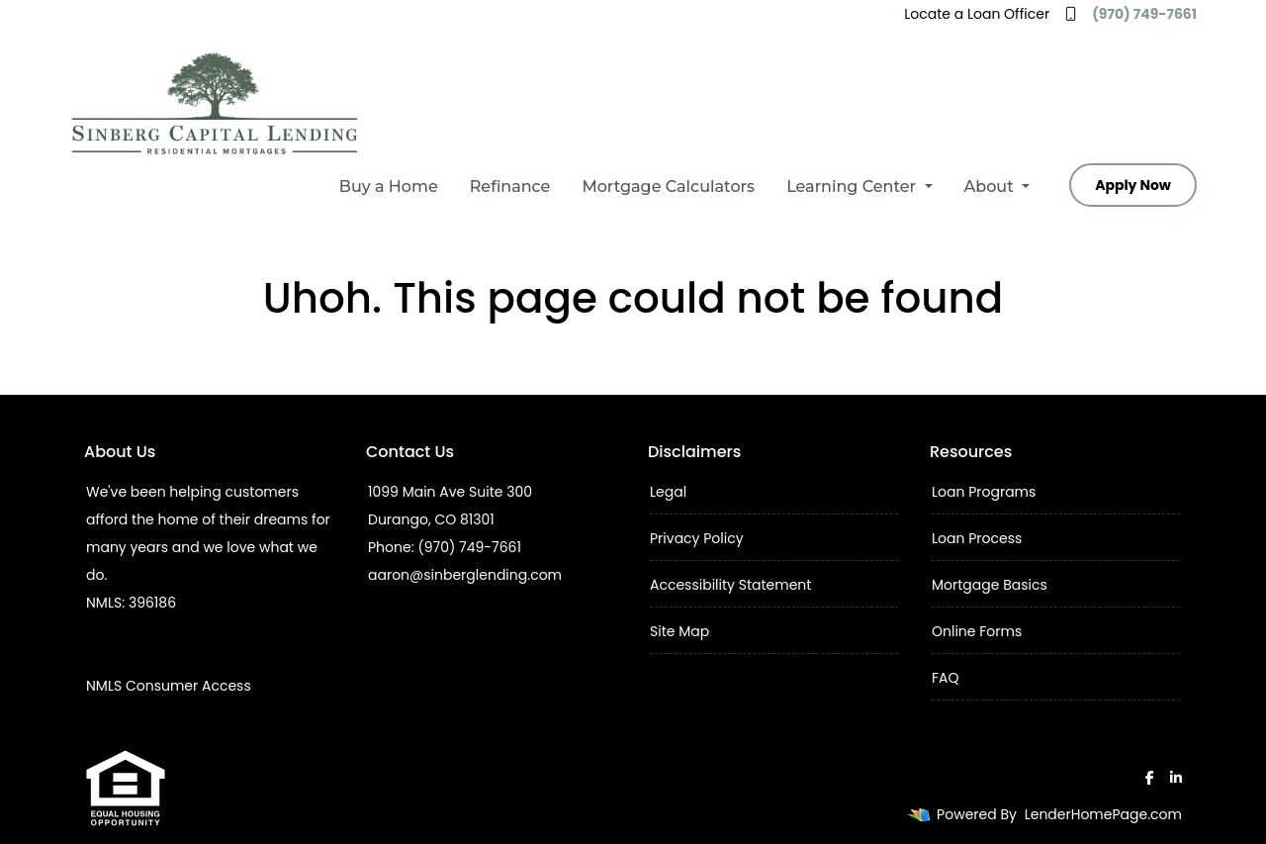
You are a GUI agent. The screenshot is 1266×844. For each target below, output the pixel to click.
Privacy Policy (697, 538)
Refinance (510, 186)
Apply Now (1133, 185)
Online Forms (977, 631)
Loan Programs (984, 492)
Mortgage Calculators (668, 186)
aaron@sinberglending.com (465, 575)
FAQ (945, 678)
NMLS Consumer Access (168, 686)
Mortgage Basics (989, 585)
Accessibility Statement (730, 585)
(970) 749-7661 (1131, 14)
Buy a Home (388, 186)
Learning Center (853, 186)
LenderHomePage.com (1103, 814)
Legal (668, 492)
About (991, 186)
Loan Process (977, 538)
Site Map (679, 631)
